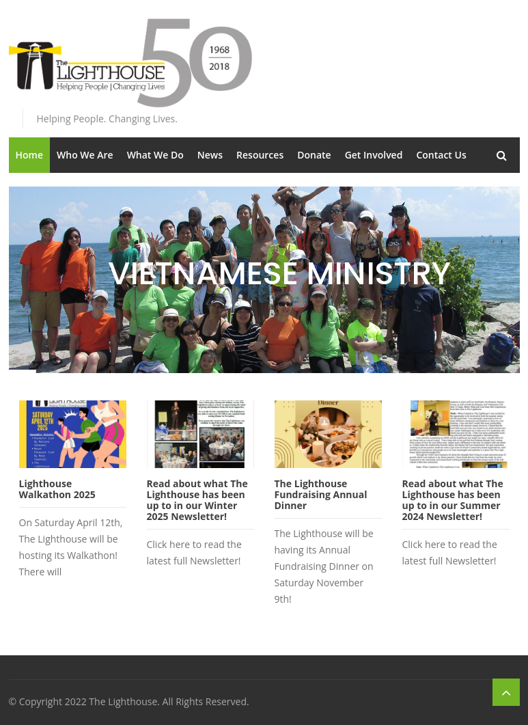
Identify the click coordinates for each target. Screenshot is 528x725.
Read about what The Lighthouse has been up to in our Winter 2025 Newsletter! (197, 500)
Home (30, 154)
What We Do (155, 154)
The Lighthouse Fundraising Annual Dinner (321, 494)
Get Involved (374, 154)
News (210, 154)
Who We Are (85, 154)
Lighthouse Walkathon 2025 (57, 489)
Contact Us (441, 154)
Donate (314, 154)
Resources (259, 154)
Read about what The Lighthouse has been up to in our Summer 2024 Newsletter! (452, 500)
